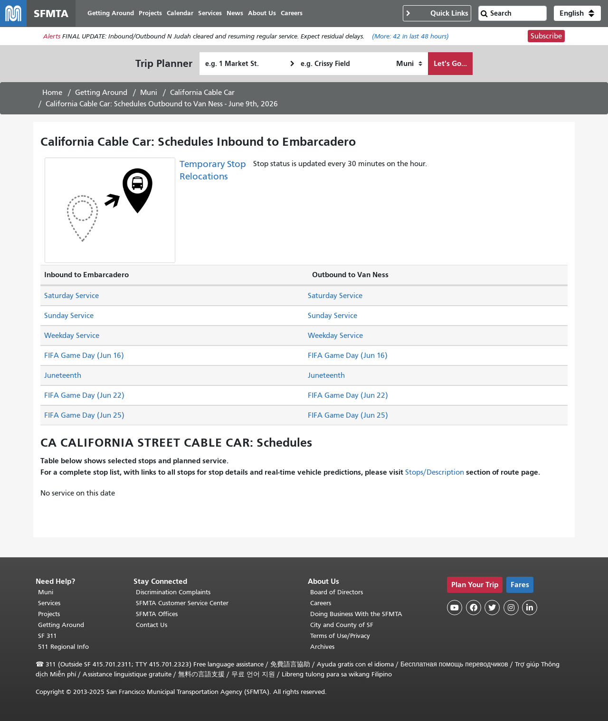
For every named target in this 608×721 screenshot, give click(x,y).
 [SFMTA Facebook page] (473, 607)
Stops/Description (434, 472)
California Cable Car (202, 92)
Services (49, 603)
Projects (49, 614)
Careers (320, 603)
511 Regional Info (63, 647)
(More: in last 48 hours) (410, 36)
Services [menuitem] (210, 13)
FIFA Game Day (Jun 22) (84, 395)
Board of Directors (336, 592)
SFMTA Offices (157, 614)
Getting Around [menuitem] (110, 13)
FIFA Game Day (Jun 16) (84, 355)
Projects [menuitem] (150, 13)
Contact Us (151, 625)
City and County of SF (341, 625)
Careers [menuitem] (292, 13)
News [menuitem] (235, 13)
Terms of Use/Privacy (340, 636)
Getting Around (101, 92)
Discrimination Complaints (173, 592)
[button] (577, 13)
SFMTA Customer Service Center (182, 603)
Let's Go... (450, 63)
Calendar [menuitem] (180, 13)
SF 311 (47, 636)
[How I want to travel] (409, 63)
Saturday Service (71, 295)
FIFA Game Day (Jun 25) (84, 415)
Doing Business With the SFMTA (356, 614)
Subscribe (546, 36)
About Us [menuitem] (262, 13)
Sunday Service (69, 315)
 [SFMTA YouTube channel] (454, 607)
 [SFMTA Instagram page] (511, 607)
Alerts (51, 36)
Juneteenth (62, 375)
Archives (322, 647)
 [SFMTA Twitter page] (492, 607)
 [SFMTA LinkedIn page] (529, 607)
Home (52, 92)
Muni (148, 92)
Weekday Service (71, 335)
